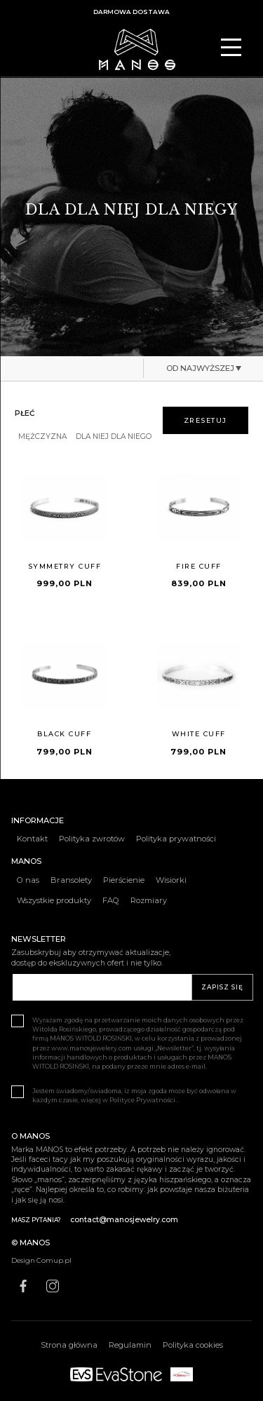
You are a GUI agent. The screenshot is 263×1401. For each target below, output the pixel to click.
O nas (28, 880)
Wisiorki (171, 880)
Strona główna (69, 1345)
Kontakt (32, 839)
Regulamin (130, 1345)
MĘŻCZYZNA (42, 437)
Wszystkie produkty (54, 900)
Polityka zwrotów (92, 839)
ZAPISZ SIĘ (222, 987)
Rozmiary (148, 900)
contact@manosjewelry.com (124, 1219)
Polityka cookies (193, 1345)
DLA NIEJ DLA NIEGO (113, 437)
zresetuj (205, 420)
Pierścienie (123, 880)
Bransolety (71, 880)
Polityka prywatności (176, 839)
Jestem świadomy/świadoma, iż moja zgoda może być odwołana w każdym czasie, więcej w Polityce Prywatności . (123, 1094)
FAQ (110, 900)
